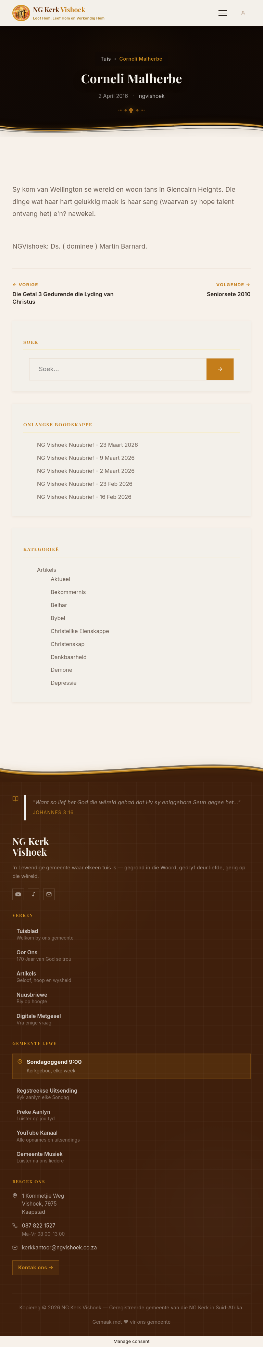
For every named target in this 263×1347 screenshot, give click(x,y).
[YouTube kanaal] (18, 894)
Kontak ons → (35, 1267)
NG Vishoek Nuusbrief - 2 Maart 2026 (86, 471)
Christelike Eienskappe (80, 631)
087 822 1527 (38, 1225)
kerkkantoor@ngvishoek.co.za (59, 1247)
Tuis (106, 59)
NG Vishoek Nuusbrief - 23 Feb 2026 (85, 484)
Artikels (46, 570)
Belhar (59, 605)
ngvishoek (152, 96)
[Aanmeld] (243, 13)
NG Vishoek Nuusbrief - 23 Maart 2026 (87, 445)
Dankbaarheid (69, 657)
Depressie (63, 683)
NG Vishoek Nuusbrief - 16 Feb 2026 (84, 497)
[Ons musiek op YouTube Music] (33, 894)
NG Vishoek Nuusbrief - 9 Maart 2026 (86, 458)
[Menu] (222, 13)
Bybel (58, 618)
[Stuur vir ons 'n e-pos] (49, 894)
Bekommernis (68, 592)
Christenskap (68, 644)
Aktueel (60, 579)
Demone (61, 670)
